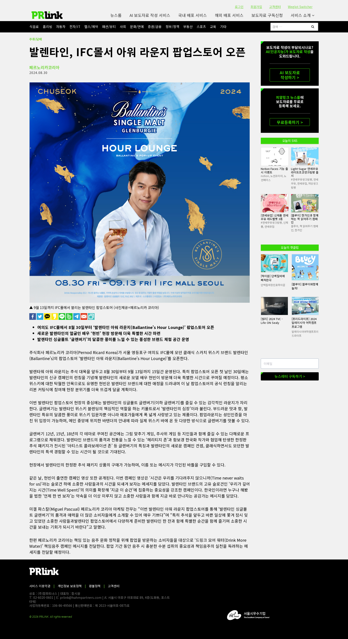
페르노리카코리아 (44, 67)
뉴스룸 (116, 15)
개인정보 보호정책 (70, 586)
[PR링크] (47, 15)
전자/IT (74, 26)
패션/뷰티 (109, 26)
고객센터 (275, 6)
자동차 (60, 26)
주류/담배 (35, 39)
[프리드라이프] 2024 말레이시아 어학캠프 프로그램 (304, 323)
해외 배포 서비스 (229, 15)
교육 (213, 26)
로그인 (239, 6)
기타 (223, 26)
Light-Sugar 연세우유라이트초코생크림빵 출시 (304, 172)
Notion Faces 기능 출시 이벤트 (274, 170)
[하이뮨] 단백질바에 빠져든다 (273, 278)
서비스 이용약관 (39, 586)
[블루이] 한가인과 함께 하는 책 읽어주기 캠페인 (304, 218)
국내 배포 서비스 (192, 15)
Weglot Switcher (300, 6)
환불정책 (95, 586)
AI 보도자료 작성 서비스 (150, 15)
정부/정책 (172, 26)
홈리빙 (47, 26)
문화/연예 (137, 26)
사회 (123, 26)
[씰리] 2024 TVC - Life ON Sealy (272, 321)
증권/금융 (155, 26)
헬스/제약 (91, 26)
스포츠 (201, 26)
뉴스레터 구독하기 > (290, 376)
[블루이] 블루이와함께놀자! (305, 286)
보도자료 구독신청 (267, 15)
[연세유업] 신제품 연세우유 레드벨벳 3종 (274, 217)
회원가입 (256, 6)
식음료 (34, 26)
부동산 (188, 26)
